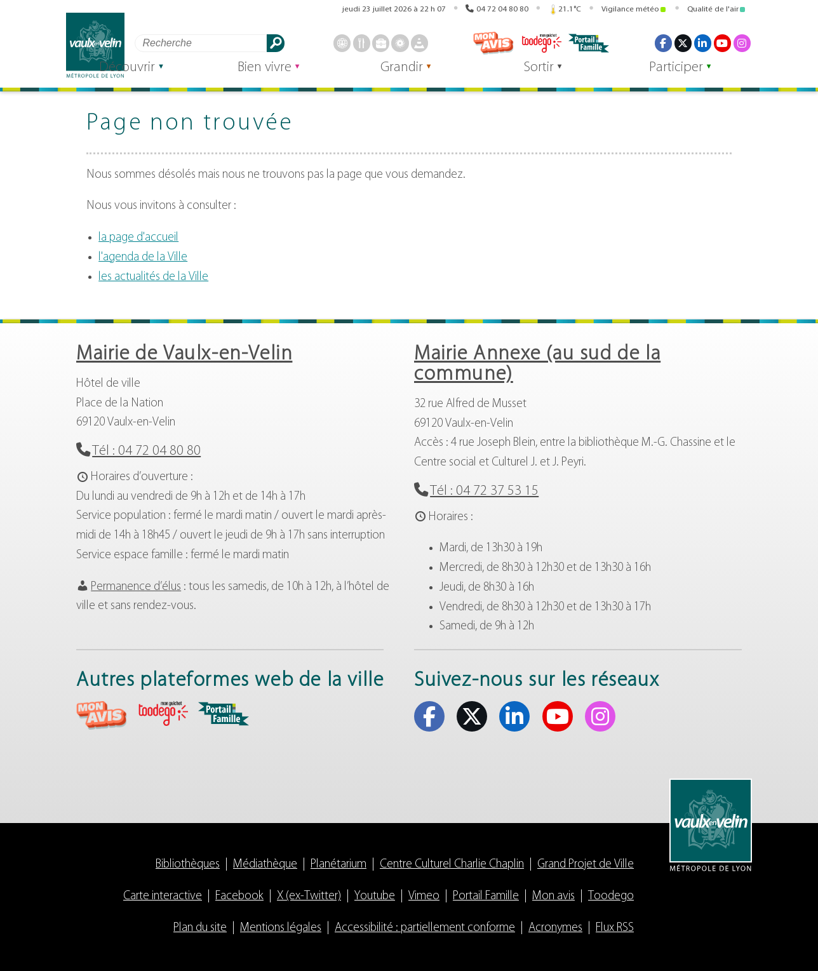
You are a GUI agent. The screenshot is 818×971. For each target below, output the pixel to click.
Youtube (374, 896)
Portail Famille (486, 896)
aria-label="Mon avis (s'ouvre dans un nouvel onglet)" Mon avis (101, 715)
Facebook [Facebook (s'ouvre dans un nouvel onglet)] (663, 43)
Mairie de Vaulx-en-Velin (184, 354)
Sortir (560, 77)
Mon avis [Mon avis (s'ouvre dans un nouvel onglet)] (494, 43)
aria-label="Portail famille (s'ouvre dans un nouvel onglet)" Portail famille (223, 714)
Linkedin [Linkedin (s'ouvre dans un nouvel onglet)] (702, 43)
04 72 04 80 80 (502, 8)
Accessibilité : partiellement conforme (425, 928)
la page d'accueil (138, 238)
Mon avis (553, 896)
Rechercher (277, 42)
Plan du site (200, 928)
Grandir (436, 77)
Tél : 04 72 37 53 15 (484, 491)
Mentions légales (280, 928)
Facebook (239, 896)
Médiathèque (265, 865)
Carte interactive (162, 896)
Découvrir (191, 77)
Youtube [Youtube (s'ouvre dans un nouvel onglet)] (722, 43)
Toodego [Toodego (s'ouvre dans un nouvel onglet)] (541, 43)
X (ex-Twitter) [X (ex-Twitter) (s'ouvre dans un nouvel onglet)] (683, 43)
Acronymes (555, 928)
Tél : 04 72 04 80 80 (146, 451)
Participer (683, 77)
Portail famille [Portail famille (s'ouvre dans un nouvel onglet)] (590, 43)
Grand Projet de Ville (585, 865)
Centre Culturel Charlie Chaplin (452, 865)
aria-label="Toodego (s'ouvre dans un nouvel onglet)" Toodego (162, 713)
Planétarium (338, 865)
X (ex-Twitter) (309, 896)
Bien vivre (314, 77)
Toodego (611, 896)
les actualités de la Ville (153, 277)
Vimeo (423, 896)
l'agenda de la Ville (142, 257)
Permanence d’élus (136, 587)
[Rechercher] (203, 42)
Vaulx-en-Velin (96, 45)
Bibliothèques (188, 865)
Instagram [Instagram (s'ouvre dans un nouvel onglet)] (741, 43)
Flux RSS (615, 928)
